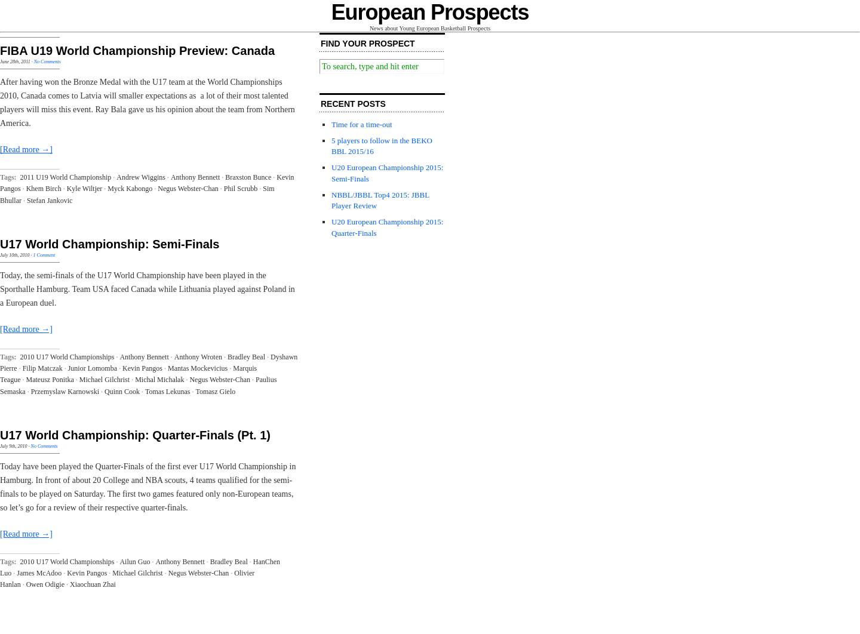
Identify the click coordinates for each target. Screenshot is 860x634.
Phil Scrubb (240, 188)
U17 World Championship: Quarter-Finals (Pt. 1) (135, 435)
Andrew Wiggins (140, 177)
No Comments (47, 61)
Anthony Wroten (198, 357)
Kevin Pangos (142, 368)
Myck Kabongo (130, 188)
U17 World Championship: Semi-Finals (109, 244)
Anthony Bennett (195, 177)
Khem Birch (44, 188)
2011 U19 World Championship (66, 177)
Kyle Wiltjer (85, 188)
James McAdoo (39, 573)
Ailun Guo (134, 562)
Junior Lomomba (92, 368)
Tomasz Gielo (215, 391)
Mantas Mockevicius (198, 368)
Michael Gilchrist (104, 380)
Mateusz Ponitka (49, 380)
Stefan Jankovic (49, 200)
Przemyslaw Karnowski (65, 391)
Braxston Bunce (248, 177)
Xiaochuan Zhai (93, 584)
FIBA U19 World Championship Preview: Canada (137, 50)
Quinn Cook (122, 391)
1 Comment (44, 255)
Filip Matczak (43, 368)
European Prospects (430, 12)
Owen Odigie (45, 584)
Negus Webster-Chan (188, 188)
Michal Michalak (159, 380)
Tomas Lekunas (167, 391)
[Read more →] (26, 149)
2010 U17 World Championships (67, 357)
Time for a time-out (361, 124)
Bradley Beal (246, 357)
